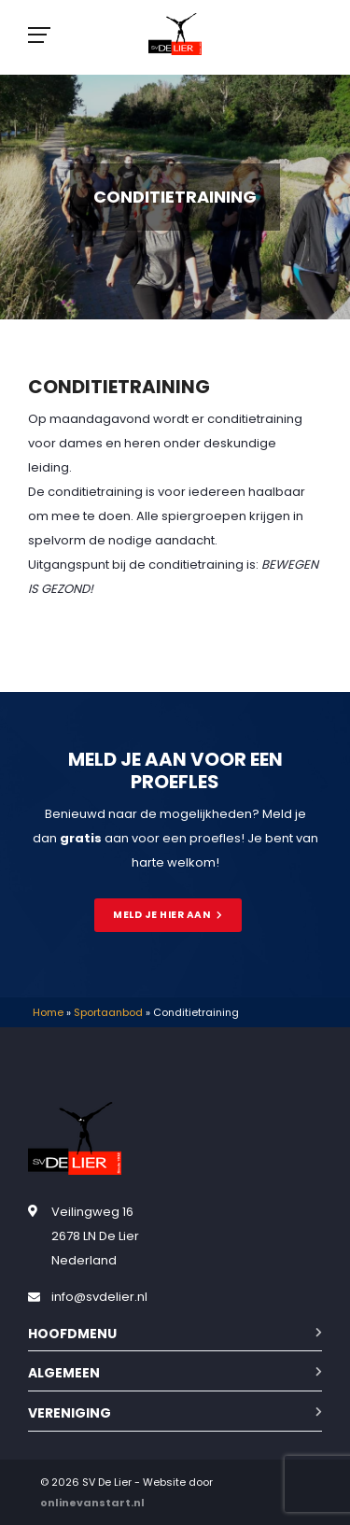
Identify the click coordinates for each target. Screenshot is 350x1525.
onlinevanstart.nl (92, 1502)
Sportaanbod (108, 1012)
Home (48, 1012)
